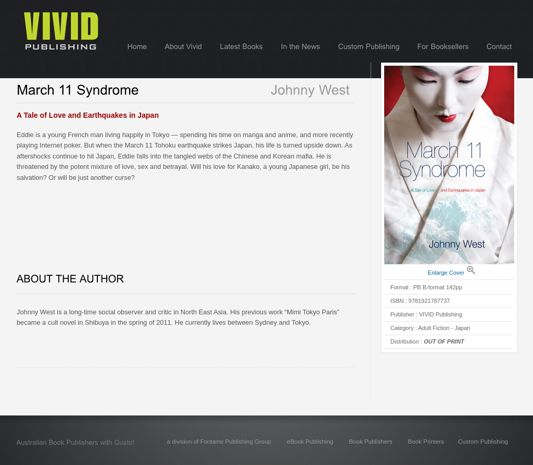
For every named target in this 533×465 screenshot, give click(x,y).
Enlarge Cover (446, 273)
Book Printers (426, 441)
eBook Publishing (310, 441)
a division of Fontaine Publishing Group (219, 441)
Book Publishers (370, 441)
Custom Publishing (483, 441)
